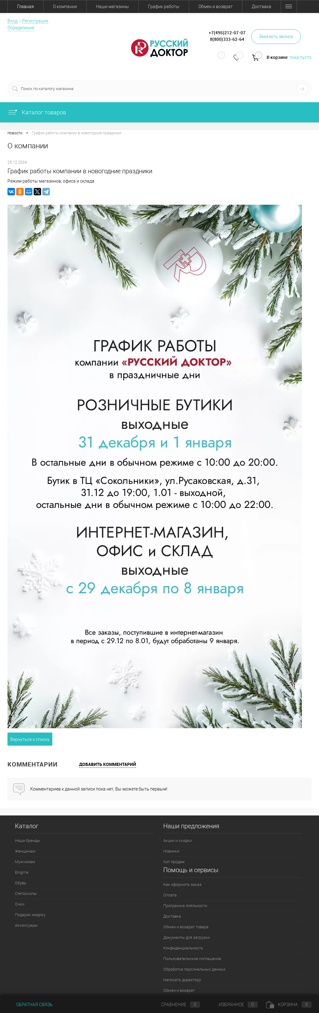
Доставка (261, 6)
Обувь (20, 883)
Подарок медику (30, 914)
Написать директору (182, 979)
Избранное (233, 1004)
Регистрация (35, 20)
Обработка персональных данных (194, 969)
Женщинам (25, 851)
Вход (12, 20)
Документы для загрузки (186, 937)
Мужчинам (25, 861)
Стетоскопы (26, 893)
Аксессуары (26, 925)
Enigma (21, 872)
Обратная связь (30, 1004)
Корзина (289, 1004)
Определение (20, 27)
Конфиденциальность (183, 948)
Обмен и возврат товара (185, 927)
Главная (25, 6)
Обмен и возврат (215, 6)
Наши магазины (112, 6)
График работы (163, 6)
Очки (19, 904)
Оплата (170, 895)
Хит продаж (174, 861)
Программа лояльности (185, 905)
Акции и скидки (177, 840)
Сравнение (175, 1004)
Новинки (171, 851)
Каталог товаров (36, 112)
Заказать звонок (276, 36)
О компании (65, 6)
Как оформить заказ (182, 884)
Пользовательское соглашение (192, 958)
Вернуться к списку (30, 739)
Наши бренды (27, 840)
